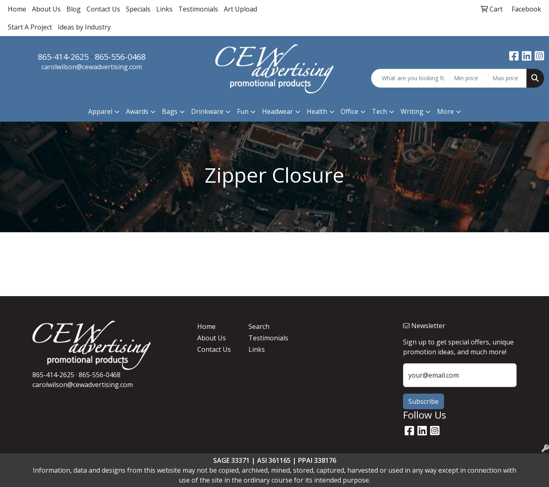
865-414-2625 (63, 56)
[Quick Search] (410, 78)
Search (258, 326)
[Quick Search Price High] (507, 78)
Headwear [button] (277, 111)
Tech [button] (379, 111)
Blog (73, 9)
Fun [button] (242, 111)
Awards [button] (137, 111)
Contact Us (103, 9)
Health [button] (317, 111)
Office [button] (349, 111)
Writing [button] (412, 111)
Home (17, 9)
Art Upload (240, 9)
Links (164, 9)
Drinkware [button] (207, 111)
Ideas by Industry (84, 27)
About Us (46, 9)
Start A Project (30, 27)
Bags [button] (170, 111)
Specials (138, 9)
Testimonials (198, 9)
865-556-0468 (120, 56)
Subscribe (423, 401)
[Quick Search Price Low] (468, 78)
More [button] (445, 111)
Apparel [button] (100, 111)
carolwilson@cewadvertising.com (91, 66)
